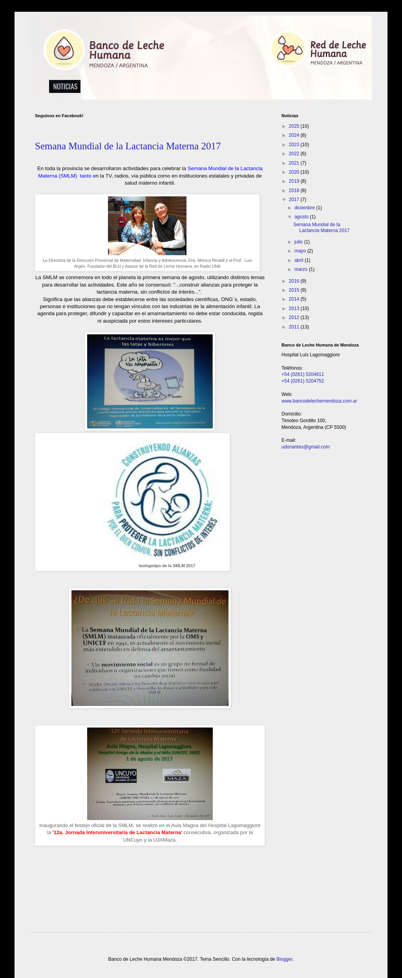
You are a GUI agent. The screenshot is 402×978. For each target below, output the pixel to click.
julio (299, 242)
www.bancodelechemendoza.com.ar (319, 401)
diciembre (305, 207)
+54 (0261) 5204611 (302, 374)
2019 (295, 181)
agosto (302, 217)
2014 (295, 299)
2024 (295, 135)
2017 (295, 199)
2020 (295, 172)
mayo (300, 251)
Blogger (284, 959)
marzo (301, 269)
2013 (295, 308)
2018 (295, 190)
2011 (295, 327)
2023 (295, 144)
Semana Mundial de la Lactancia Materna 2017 (128, 146)
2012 (295, 317)
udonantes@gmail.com (305, 447)
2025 (295, 126)
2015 (295, 290)
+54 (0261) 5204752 (302, 381)
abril (299, 260)
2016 (295, 281)
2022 (295, 153)
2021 (295, 163)
